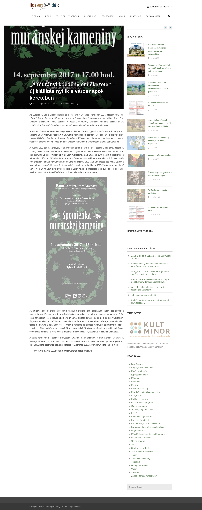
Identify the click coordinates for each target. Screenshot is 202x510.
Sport (133, 444)
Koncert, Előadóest (140, 420)
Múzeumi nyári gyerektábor (159, 155)
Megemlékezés (138, 431)
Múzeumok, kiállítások (141, 437)
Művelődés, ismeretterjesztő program (148, 434)
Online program (138, 441)
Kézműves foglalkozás (141, 417)
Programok (107, 16)
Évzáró (134, 385)
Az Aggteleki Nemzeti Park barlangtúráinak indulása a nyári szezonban (159, 68)
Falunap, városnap (139, 389)
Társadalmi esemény (140, 458)
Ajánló (122, 16)
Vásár (134, 469)
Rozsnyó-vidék (153, 16)
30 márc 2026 (155, 197)
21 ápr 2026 (155, 110)
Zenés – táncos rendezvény (144, 476)
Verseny (135, 472)
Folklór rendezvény (140, 399)
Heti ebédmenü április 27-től (143, 295)
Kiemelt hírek (90, 16)
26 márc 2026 (155, 215)
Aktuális (36, 16)
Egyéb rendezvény (139, 371)
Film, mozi (136, 396)
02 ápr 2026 (155, 159)
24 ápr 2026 (155, 96)
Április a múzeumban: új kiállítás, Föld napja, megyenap (158, 141)
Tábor (134, 455)
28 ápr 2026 (155, 75)
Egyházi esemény (139, 375)
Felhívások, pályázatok (67, 16)
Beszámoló (135, 16)
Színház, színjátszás (140, 448)
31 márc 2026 (155, 180)
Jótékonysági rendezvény (143, 409)
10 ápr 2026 (155, 130)
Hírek (48, 16)
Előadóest (135, 382)
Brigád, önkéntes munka (142, 368)
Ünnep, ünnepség (139, 465)
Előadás (135, 378)
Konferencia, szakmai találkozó (145, 423)
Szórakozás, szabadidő (142, 451)
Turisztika (135, 462)
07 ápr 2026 (155, 148)
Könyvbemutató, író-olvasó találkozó (148, 427)
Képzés (134, 413)
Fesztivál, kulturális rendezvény (145, 392)
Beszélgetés (136, 364)
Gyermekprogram (139, 406)
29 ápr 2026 (155, 58)
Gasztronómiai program (142, 403)
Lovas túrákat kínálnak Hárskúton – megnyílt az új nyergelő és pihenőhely (159, 123)
